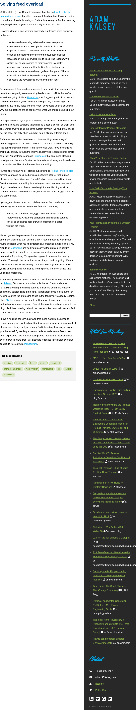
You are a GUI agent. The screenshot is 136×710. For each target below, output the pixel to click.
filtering (43, 363)
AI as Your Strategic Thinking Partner (108, 158)
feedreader (21, 363)
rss (59, 369)
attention (8, 363)
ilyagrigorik (55, 363)
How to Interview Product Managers (107, 128)
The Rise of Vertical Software (104, 96)
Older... (93, 305)
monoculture (30, 344)
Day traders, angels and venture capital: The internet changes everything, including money (109, 497)
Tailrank (8, 283)
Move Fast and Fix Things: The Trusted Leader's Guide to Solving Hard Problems (110, 347)
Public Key (100, 690)
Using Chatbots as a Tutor (102, 114)
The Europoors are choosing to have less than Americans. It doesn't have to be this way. (111, 442)
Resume (99, 683)
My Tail (9, 300)
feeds (32, 363)
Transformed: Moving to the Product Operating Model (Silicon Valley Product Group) (111, 408)
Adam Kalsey (102, 23)
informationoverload (12, 369)
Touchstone (16, 248)
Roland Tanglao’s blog (62, 171)
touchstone (9, 375)
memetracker (32, 369)
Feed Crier (32, 97)
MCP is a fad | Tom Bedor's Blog (109, 358)
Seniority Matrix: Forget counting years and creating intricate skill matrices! (109, 575)
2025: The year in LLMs (105, 368)
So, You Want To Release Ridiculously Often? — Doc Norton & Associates (111, 457)
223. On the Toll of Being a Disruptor (111, 537)
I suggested (40, 156)
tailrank (68, 369)
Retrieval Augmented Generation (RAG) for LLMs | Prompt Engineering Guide (109, 605)
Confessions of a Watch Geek (108, 379)
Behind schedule (98, 269)
